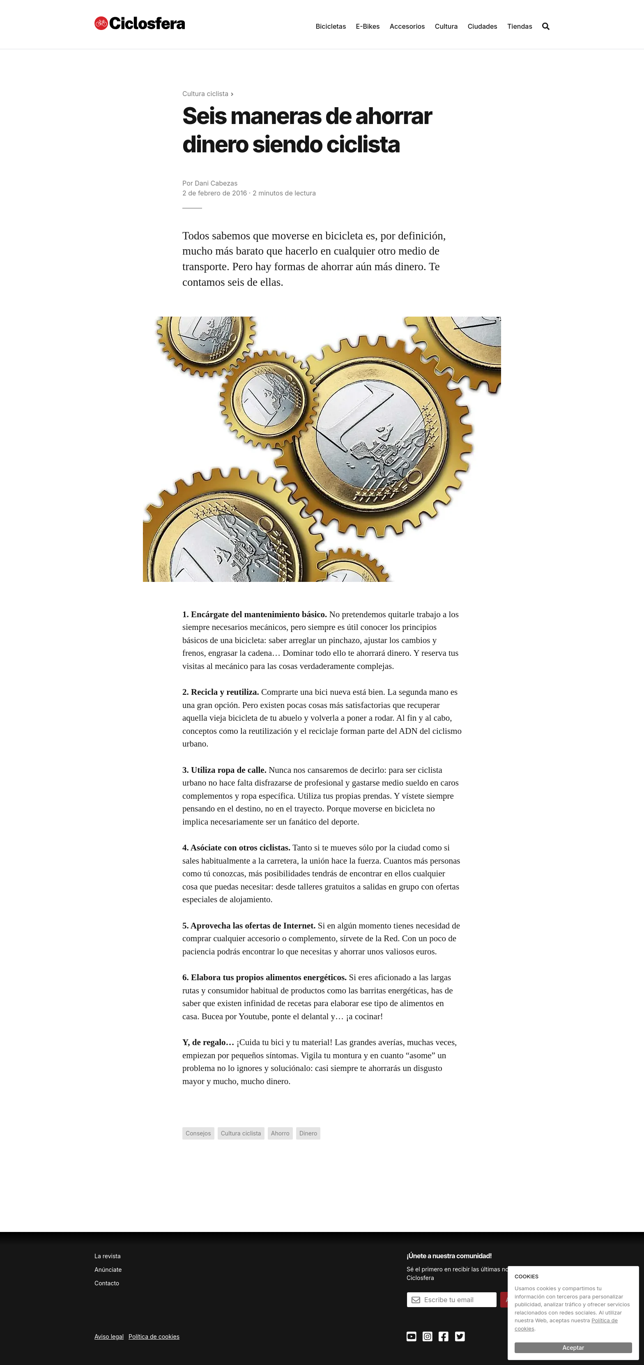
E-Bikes (368, 26)
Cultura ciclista (205, 94)
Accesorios (407, 26)
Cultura (446, 26)
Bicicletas (331, 26)
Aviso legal (109, 1336)
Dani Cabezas (216, 183)
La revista (107, 1255)
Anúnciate (108, 1269)
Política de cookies (154, 1336)
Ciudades (482, 26)
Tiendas (519, 26)
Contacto (106, 1283)
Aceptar (573, 1347)
